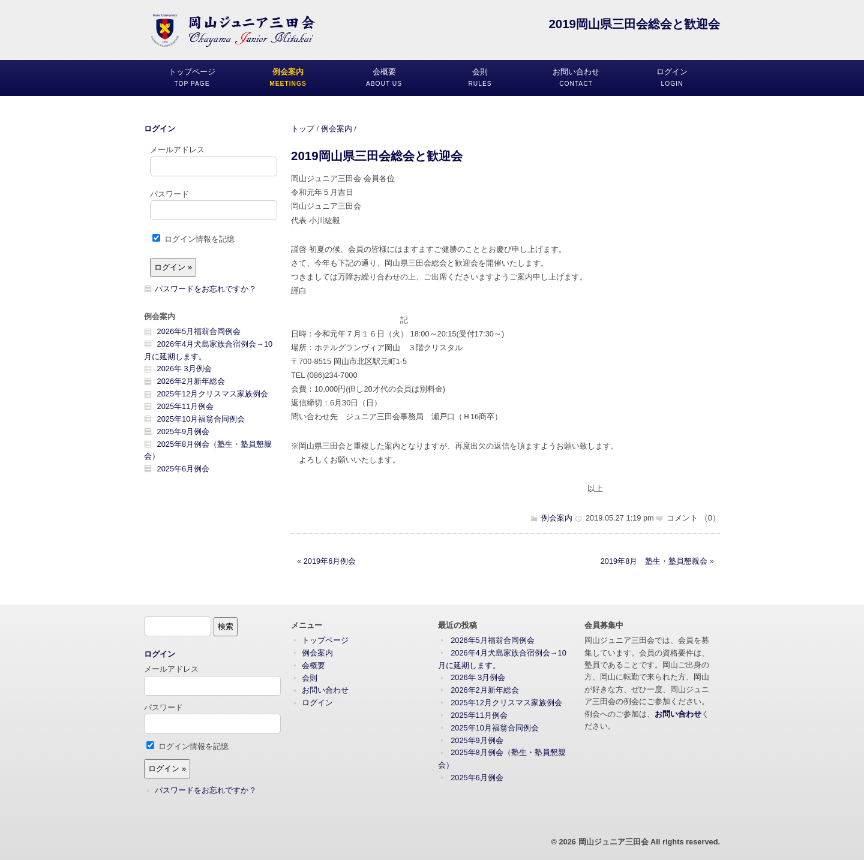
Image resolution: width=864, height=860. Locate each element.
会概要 (313, 665)
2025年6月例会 (183, 468)
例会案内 (336, 128)
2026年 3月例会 (184, 368)
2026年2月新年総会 (191, 381)
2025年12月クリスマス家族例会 (213, 393)
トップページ (325, 640)
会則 (309, 677)
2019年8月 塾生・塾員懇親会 (654, 561)
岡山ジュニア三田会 (613, 841)
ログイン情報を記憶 (193, 238)
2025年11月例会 (185, 406)
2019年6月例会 (330, 561)
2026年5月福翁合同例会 (199, 331)
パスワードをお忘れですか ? (205, 288)
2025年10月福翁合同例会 (201, 418)
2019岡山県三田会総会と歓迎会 (377, 156)
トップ (302, 128)
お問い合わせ (325, 689)
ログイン (159, 128)
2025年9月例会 (183, 431)
